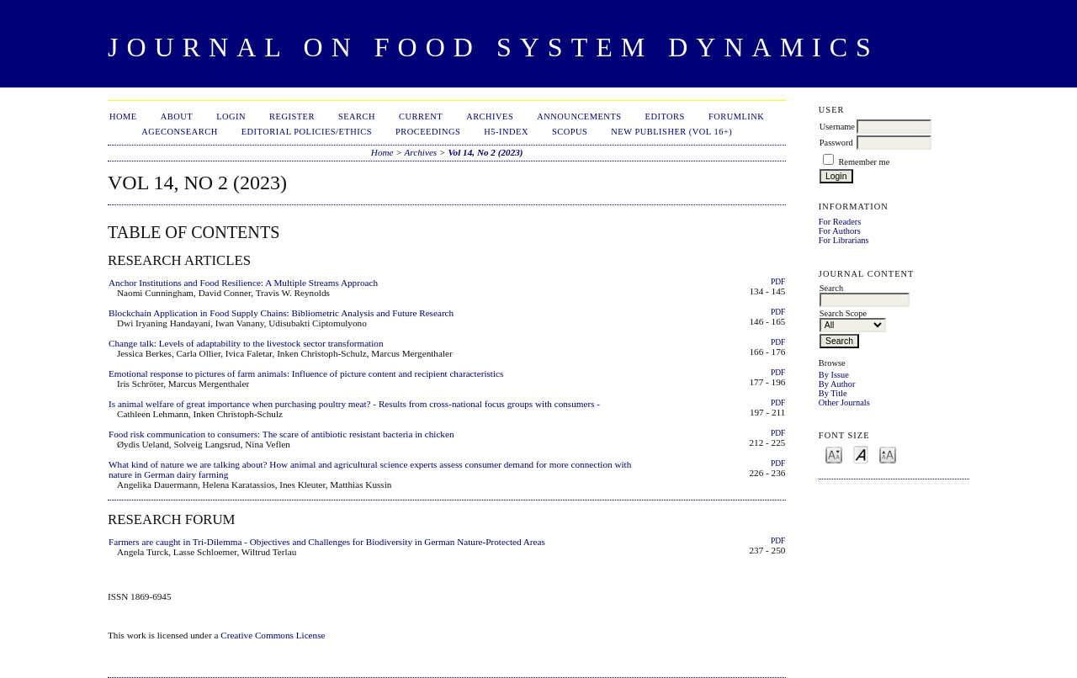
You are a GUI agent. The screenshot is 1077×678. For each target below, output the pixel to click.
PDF (778, 282)
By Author (837, 384)
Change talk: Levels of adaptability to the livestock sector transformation (246, 343)
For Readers (840, 221)
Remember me (863, 162)
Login (231, 116)
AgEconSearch (179, 131)
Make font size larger (887, 453)
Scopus (569, 131)
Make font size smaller (833, 453)
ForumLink (736, 116)
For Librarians (844, 240)
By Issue (834, 374)
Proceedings (427, 131)
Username (837, 126)
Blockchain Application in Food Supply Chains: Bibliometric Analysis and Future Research (281, 313)
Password (836, 142)
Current (421, 116)
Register (292, 116)
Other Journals (844, 402)
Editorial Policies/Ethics (306, 131)
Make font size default (860, 453)
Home (123, 116)
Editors (665, 116)
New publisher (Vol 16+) (671, 131)
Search (356, 116)
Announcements (579, 116)
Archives (489, 116)
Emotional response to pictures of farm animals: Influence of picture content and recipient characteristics (306, 373)
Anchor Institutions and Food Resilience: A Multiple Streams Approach (243, 283)
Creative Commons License (272, 635)
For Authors (840, 231)
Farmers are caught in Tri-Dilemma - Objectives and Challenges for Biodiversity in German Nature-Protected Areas (327, 542)
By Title (833, 393)
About (177, 116)
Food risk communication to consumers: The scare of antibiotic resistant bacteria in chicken (281, 434)
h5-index (506, 131)
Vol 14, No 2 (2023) (485, 152)
